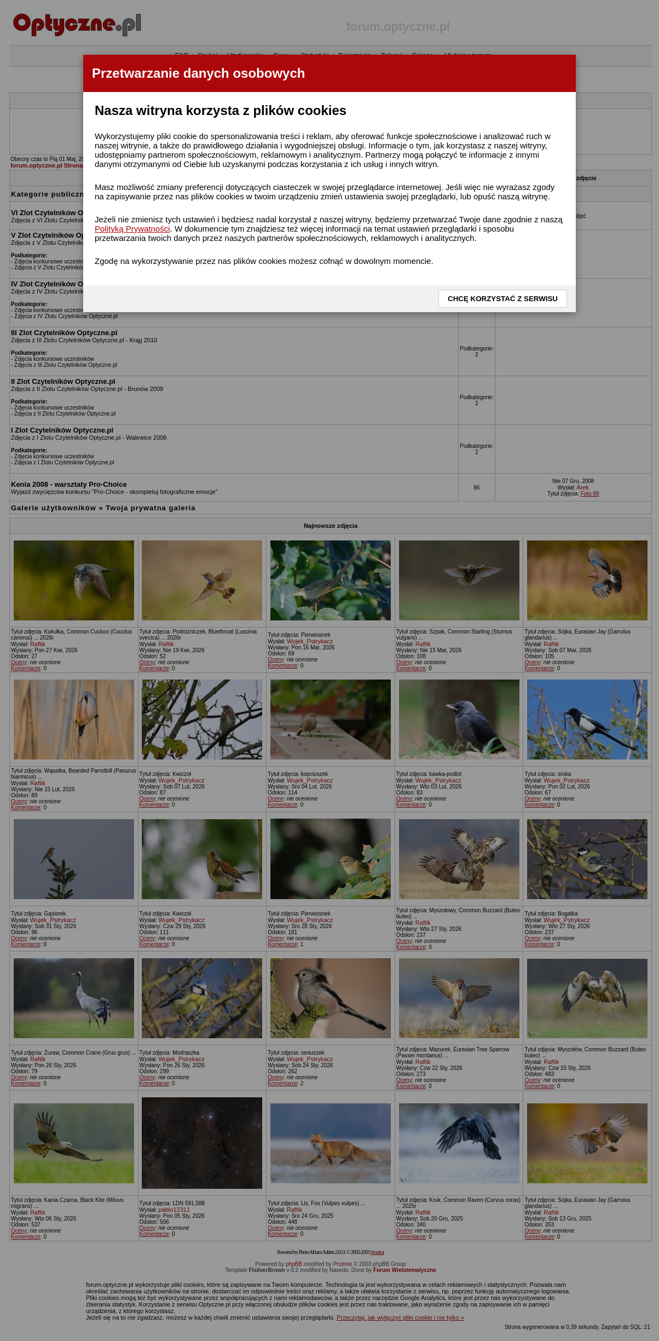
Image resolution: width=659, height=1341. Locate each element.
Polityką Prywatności (132, 228)
